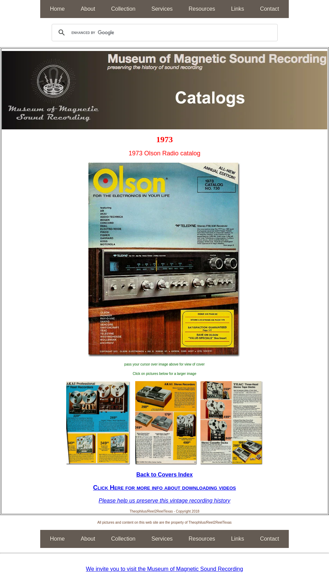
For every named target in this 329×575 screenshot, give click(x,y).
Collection (123, 9)
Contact (269, 9)
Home (57, 9)
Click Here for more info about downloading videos (164, 487)
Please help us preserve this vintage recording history (165, 501)
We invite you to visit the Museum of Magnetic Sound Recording (164, 569)
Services (162, 9)
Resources (202, 9)
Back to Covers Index (164, 475)
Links (237, 9)
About (88, 9)
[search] (163, 32)
